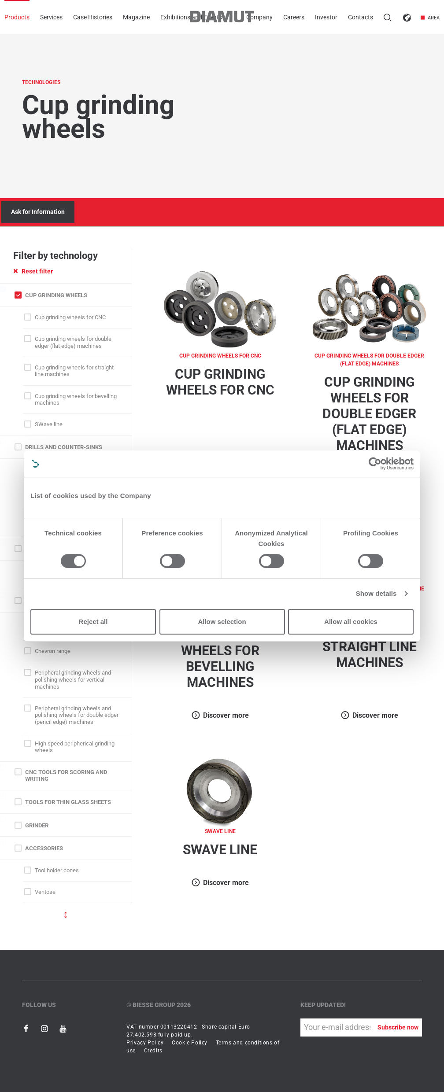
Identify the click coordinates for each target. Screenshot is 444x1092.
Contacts (360, 17)
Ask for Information (38, 211)
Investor (326, 17)
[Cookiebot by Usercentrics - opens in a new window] (375, 463)
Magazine (136, 17)
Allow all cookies (350, 621)
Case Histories (92, 17)
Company (259, 17)
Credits (153, 1051)
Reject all (93, 621)
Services (51, 17)
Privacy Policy (144, 1043)
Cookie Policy (189, 1043)
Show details (376, 593)
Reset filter (33, 271)
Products (17, 17)
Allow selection (222, 621)
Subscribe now (397, 1027)
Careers (293, 17)
